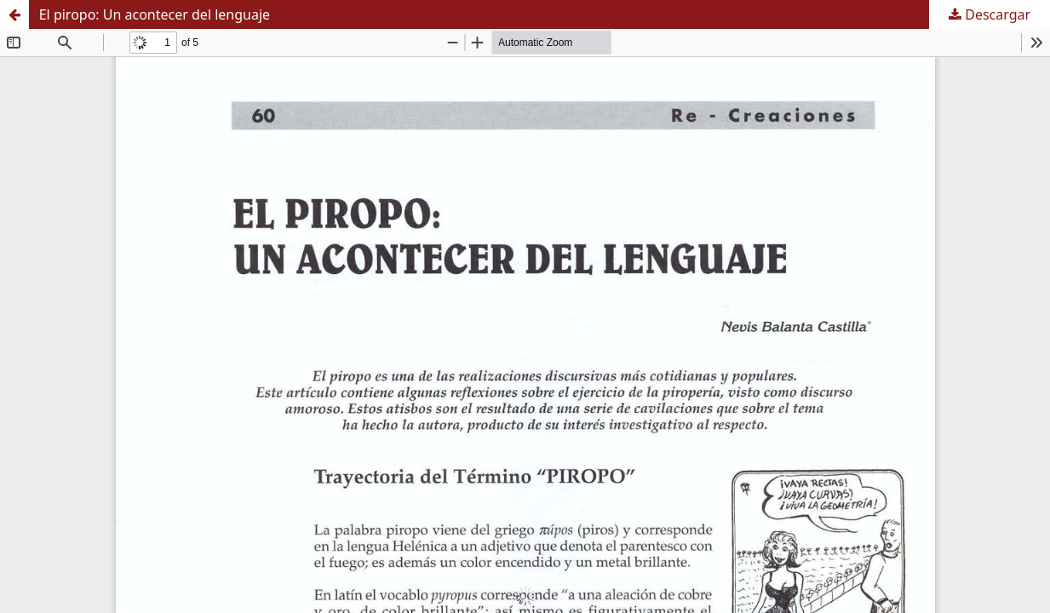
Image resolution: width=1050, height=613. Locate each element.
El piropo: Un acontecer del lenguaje (154, 14)
